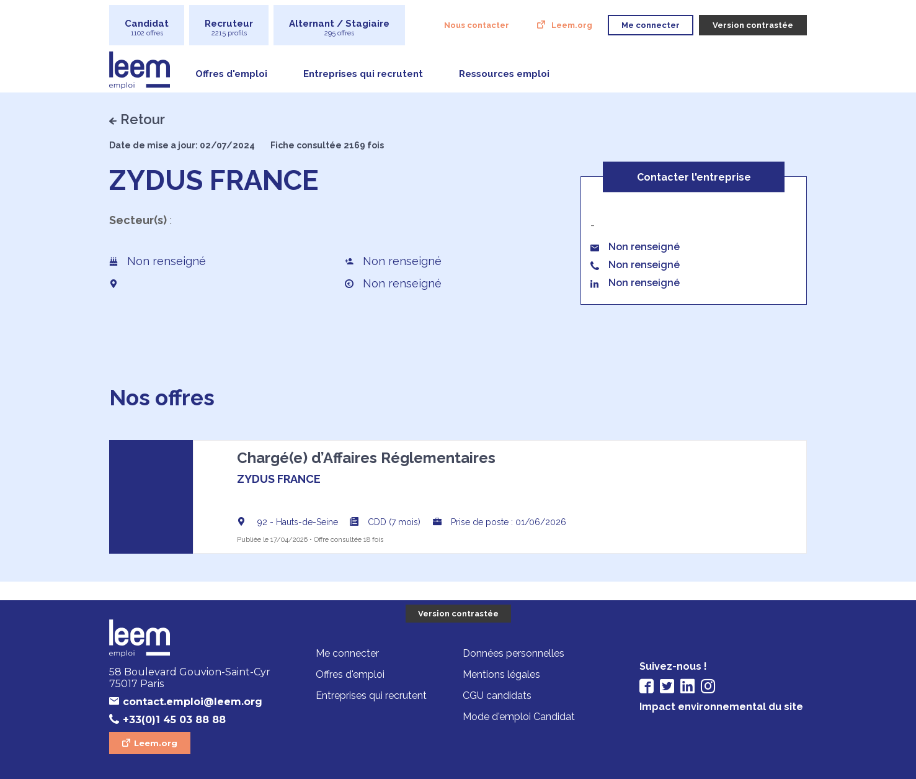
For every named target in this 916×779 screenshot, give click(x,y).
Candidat (147, 27)
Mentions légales (501, 674)
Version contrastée (458, 613)
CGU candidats (497, 695)
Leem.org (571, 25)
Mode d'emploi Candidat (519, 717)
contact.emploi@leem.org (192, 702)
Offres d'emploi (231, 73)
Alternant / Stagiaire (339, 27)
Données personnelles (513, 653)
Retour (142, 119)
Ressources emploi (504, 73)
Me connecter (347, 653)
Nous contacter (476, 25)
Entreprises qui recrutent (363, 73)
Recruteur (229, 27)
